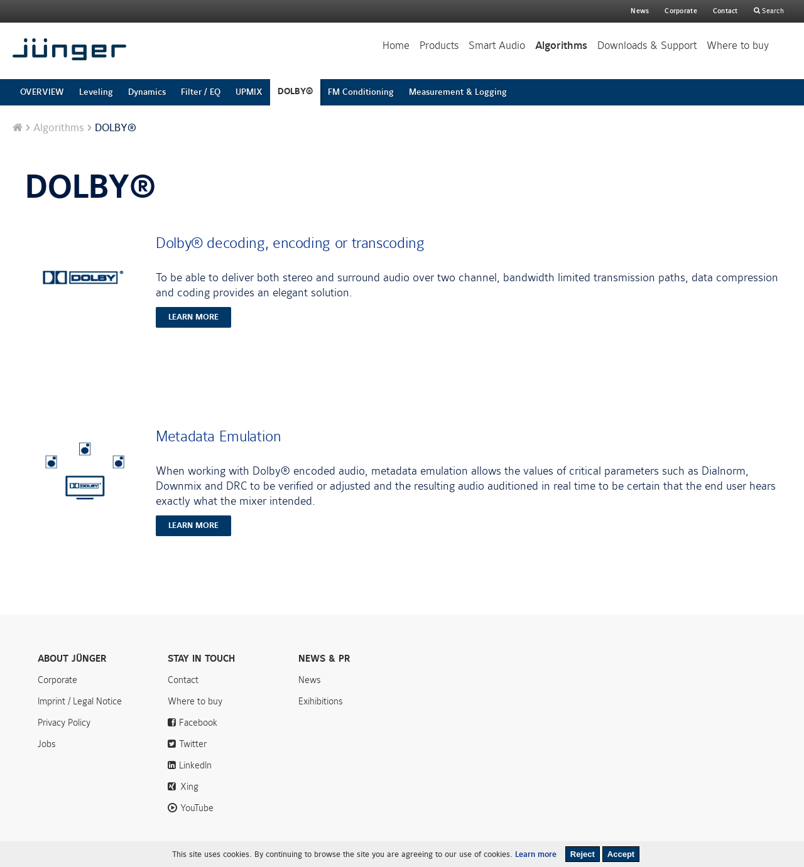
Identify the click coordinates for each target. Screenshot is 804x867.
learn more (193, 317)
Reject (582, 854)
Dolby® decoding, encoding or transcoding (290, 243)
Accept (620, 854)
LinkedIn (195, 765)
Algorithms (561, 46)
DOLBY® (295, 91)
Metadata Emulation (218, 436)
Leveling (96, 92)
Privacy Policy (64, 722)
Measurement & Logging (458, 92)
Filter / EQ (200, 92)
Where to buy (738, 45)
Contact (725, 11)
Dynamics (147, 92)
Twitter (193, 744)
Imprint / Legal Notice (80, 701)
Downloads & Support (647, 45)
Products (439, 45)
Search (772, 11)
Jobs (47, 744)
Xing (189, 786)
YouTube (197, 808)
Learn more (536, 854)
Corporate (57, 680)
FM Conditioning (361, 92)
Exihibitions (320, 701)
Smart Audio (497, 45)
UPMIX (249, 92)
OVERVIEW (42, 92)
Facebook (198, 722)
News (640, 11)
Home (396, 45)
